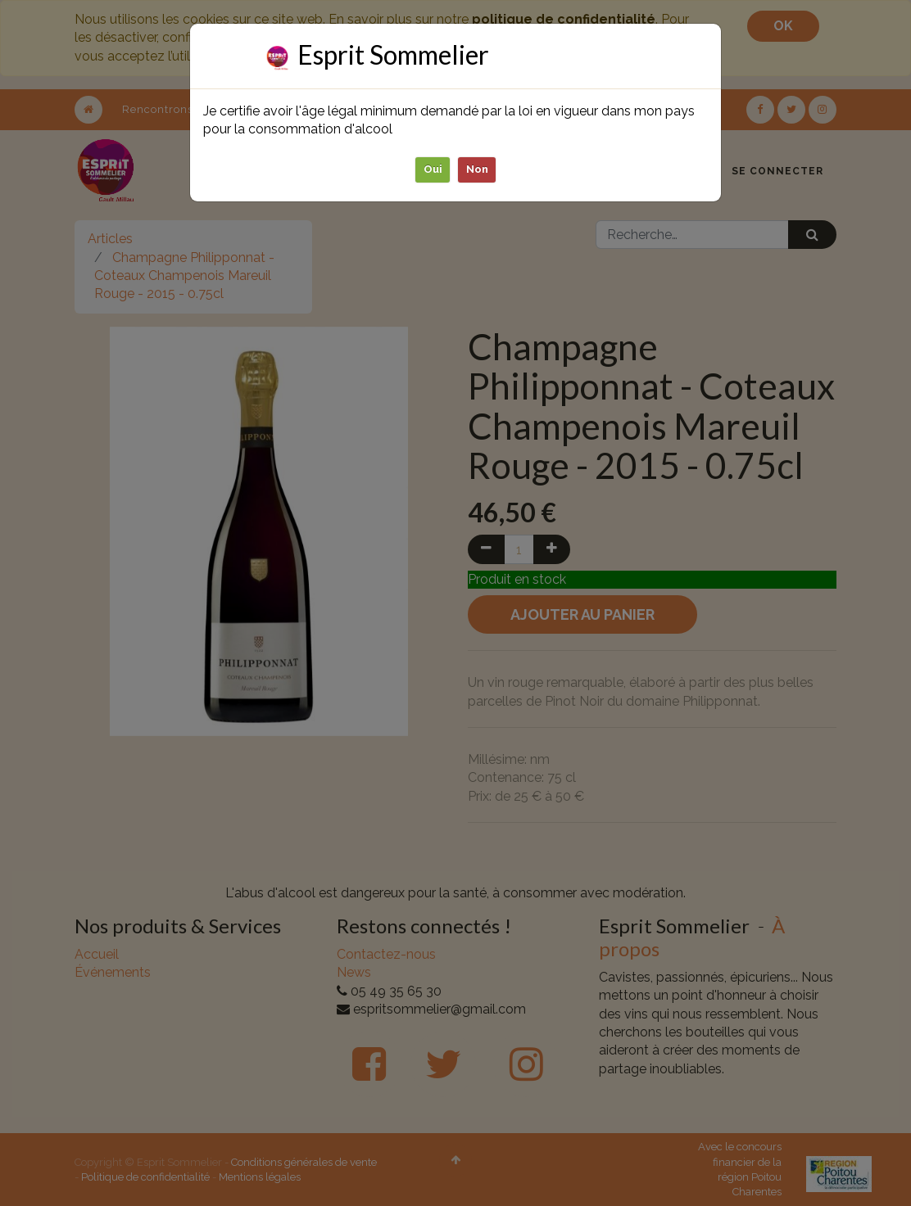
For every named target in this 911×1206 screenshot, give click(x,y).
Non (477, 169)
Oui (433, 169)
